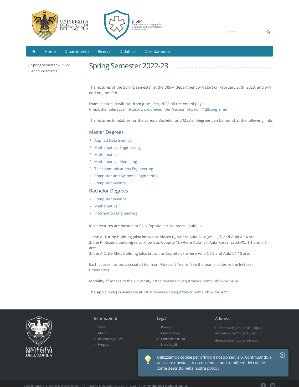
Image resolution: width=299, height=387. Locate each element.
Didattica (128, 51)
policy (212, 368)
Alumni (103, 333)
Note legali (169, 344)
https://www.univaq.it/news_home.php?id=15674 (195, 280)
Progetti (104, 344)
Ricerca (104, 51)
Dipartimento (77, 51)
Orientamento (157, 51)
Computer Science (110, 182)
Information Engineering (115, 213)
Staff (101, 327)
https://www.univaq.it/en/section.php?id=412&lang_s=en (177, 109)
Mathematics (105, 154)
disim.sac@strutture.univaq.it (236, 340)
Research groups (110, 339)
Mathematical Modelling (115, 161)
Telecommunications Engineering (123, 168)
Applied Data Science (113, 140)
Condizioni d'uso (173, 339)
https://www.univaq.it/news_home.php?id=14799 (186, 291)
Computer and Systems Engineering (126, 175)
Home (50, 51)
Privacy (166, 327)
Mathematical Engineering (117, 147)
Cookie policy (170, 333)
